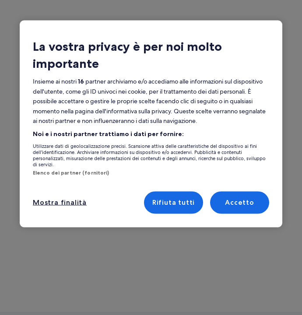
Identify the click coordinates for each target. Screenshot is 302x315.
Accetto (239, 202)
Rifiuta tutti (173, 202)
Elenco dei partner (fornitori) (71, 172)
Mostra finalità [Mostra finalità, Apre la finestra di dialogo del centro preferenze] (58, 202)
